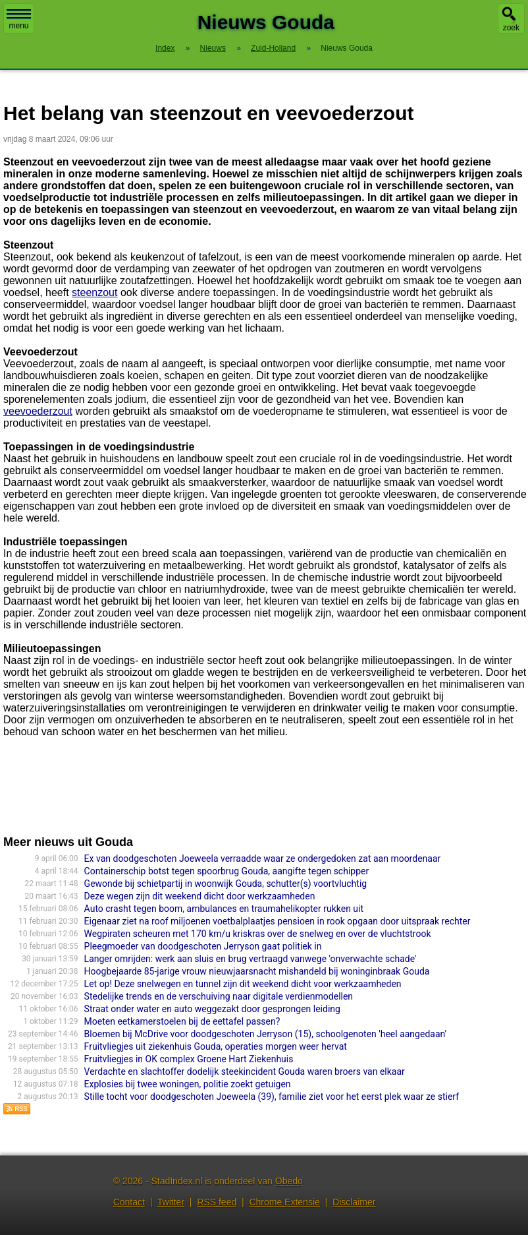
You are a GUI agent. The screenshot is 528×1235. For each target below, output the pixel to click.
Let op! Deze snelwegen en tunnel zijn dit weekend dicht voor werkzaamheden (243, 984)
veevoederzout (37, 411)
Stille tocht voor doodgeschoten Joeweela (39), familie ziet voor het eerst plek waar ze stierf (271, 1096)
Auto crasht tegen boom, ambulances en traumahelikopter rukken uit (223, 908)
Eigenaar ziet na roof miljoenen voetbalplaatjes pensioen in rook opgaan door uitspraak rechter (277, 921)
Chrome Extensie (284, 1202)
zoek (511, 27)
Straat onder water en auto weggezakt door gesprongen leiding (212, 1009)
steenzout (94, 292)
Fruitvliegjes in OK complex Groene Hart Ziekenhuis (189, 1059)
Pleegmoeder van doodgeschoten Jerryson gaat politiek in (203, 946)
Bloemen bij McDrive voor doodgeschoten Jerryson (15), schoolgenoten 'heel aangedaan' (265, 1034)
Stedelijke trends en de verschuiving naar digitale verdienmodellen (218, 996)
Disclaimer (353, 1202)
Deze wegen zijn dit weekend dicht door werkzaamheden (199, 896)
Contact (129, 1202)
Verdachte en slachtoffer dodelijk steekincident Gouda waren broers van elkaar (244, 1071)
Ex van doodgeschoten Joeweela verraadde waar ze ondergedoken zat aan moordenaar (262, 858)
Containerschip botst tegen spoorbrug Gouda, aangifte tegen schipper (226, 871)
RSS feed (216, 1202)
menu (19, 19)
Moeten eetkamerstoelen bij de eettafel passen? (182, 1021)
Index (164, 48)
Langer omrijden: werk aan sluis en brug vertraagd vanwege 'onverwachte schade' (250, 958)
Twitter (170, 1202)
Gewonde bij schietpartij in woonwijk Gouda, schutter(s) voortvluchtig (225, 883)
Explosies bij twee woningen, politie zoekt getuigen (187, 1084)
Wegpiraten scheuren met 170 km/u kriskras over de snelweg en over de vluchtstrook (257, 933)
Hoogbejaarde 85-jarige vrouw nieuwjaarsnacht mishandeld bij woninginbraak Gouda (257, 971)
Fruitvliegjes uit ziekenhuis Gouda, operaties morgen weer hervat (215, 1046)
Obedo (289, 1181)
